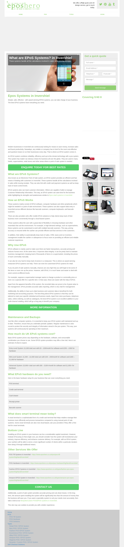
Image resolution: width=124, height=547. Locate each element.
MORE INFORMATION (43, 307)
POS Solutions (14, 521)
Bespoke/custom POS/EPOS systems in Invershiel (39, 501)
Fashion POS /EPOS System (19, 531)
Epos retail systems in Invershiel (60, 195)
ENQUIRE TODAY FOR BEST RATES (43, 167)
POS (45, 14)
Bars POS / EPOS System (18, 528)
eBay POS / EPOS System (19, 535)
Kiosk (102, 14)
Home (21, 14)
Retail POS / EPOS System (19, 526)
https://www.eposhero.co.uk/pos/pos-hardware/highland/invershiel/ (54, 463)
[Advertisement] (62, 34)
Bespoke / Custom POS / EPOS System (23, 542)
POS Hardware (14, 519)
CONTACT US (43, 486)
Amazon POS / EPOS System (20, 537)
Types (71, 14)
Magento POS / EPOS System (20, 540)
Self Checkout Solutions (16, 544)
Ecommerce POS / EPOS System (21, 533)
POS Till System (15, 517)
